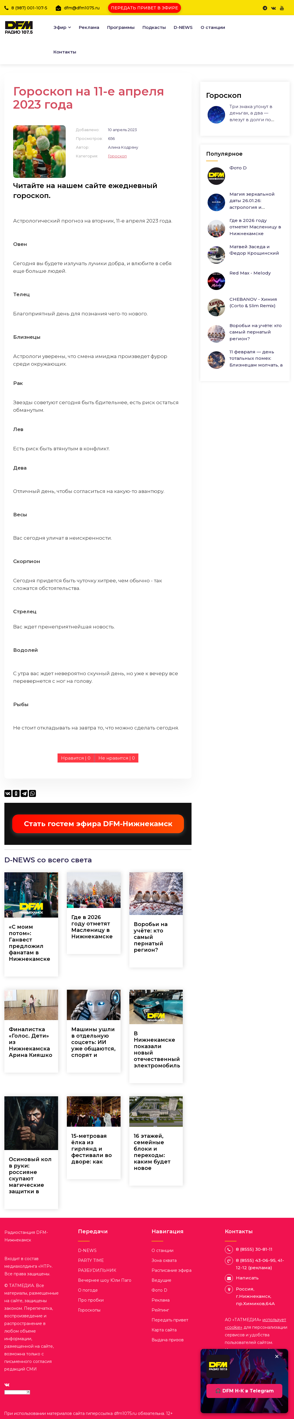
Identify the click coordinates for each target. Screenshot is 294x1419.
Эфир (59, 27)
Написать (247, 1278)
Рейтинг (160, 1310)
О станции (213, 27)
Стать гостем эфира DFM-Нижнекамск (98, 823)
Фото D (238, 168)
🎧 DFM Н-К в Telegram (244, 1391)
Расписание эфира (172, 1270)
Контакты (64, 52)
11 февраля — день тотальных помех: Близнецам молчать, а (256, 358)
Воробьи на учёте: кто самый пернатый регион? (151, 937)
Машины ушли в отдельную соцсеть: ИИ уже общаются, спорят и (93, 1042)
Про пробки (91, 1300)
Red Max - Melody (250, 273)
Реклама (89, 27)
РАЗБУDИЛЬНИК (97, 1270)
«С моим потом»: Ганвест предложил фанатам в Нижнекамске (29, 943)
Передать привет (170, 1320)
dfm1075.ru (126, 1413)
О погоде (88, 1290)
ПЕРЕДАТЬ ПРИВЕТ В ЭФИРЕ (144, 8)
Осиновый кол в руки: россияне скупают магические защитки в (30, 1175)
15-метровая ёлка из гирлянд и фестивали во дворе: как (91, 1149)
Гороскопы (89, 1310)
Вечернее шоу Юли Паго (104, 1280)
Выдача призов (168, 1339)
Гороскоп (117, 156)
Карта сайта (164, 1330)
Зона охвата (164, 1260)
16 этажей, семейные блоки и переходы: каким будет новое (152, 1152)
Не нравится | (116, 758)
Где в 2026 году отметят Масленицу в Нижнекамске (92, 927)
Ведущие (161, 1280)
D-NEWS (183, 27)
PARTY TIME (91, 1260)
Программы (121, 27)
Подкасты (154, 27)
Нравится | (76, 758)
